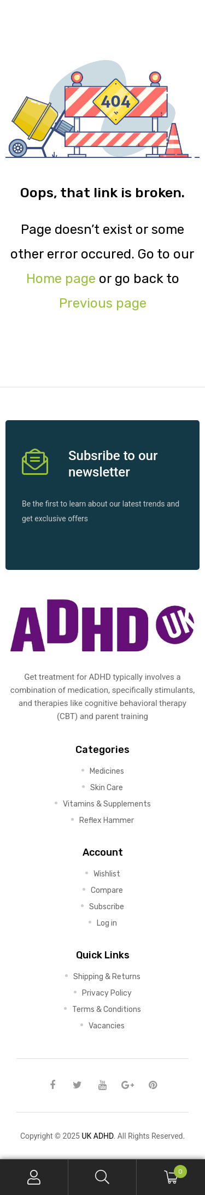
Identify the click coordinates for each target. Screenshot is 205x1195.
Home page (61, 278)
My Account (34, 1177)
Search (102, 1177)
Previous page (103, 303)
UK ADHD (97, 1136)
